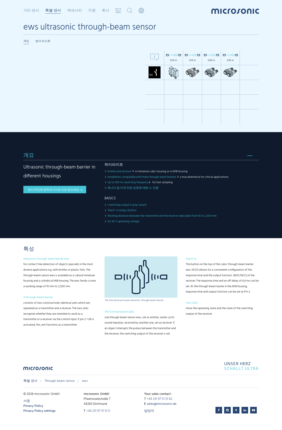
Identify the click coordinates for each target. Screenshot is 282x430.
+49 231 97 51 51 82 (159, 399)
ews (85, 381)
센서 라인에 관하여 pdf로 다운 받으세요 (53, 190)
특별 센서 (53, 11)
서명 (26, 401)
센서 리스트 (42, 41)
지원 (92, 10)
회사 (105, 10)
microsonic (38, 369)
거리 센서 (31, 10)
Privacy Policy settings (39, 411)
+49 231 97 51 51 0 (98, 411)
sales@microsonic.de (161, 404)
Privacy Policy (33, 406)
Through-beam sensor (60, 381)
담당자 (149, 411)
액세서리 (74, 10)
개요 (26, 41)
